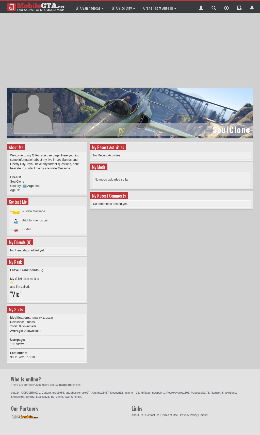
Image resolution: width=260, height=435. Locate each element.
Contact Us (152, 414)
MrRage (146, 392)
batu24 (15, 392)
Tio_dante (57, 396)
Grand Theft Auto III (159, 8)
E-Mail (26, 229)
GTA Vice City (123, 8)
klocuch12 (116, 392)
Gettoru (46, 392)
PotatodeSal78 (200, 392)
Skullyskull (17, 396)
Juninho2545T (100, 392)
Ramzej (215, 392)
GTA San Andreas (90, 8)
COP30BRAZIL (30, 392)
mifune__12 (131, 392)
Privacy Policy (188, 414)
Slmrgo (29, 396)
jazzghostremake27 (78, 392)
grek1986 (58, 392)
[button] (201, 7)
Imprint (204, 414)
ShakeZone (229, 392)
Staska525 (42, 396)
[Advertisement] (130, 50)
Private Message (33, 211)
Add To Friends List (35, 220)
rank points (30, 270)
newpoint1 (158, 392)
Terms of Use (169, 414)
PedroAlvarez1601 (177, 392)
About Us (137, 414)
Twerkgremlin (72, 396)
